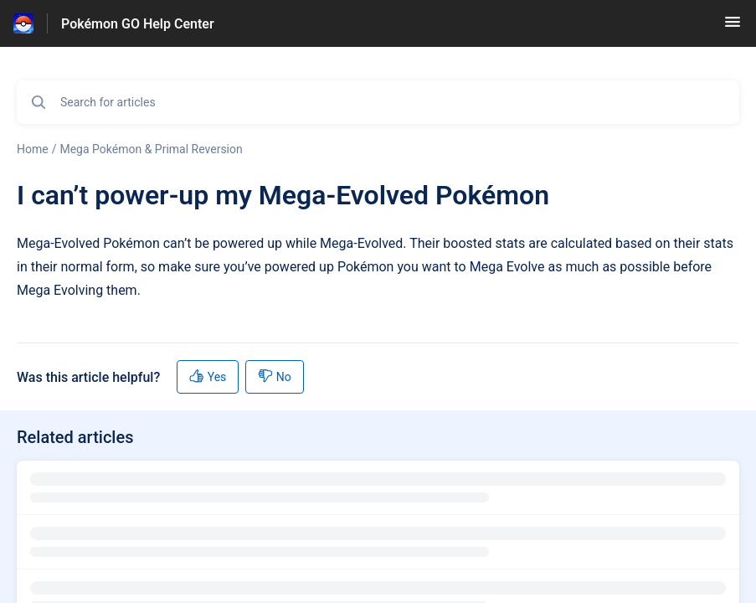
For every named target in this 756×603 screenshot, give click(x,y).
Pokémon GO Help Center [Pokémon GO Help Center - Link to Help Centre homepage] (137, 24)
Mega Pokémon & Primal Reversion (150, 149)
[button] (733, 27)
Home (33, 149)
